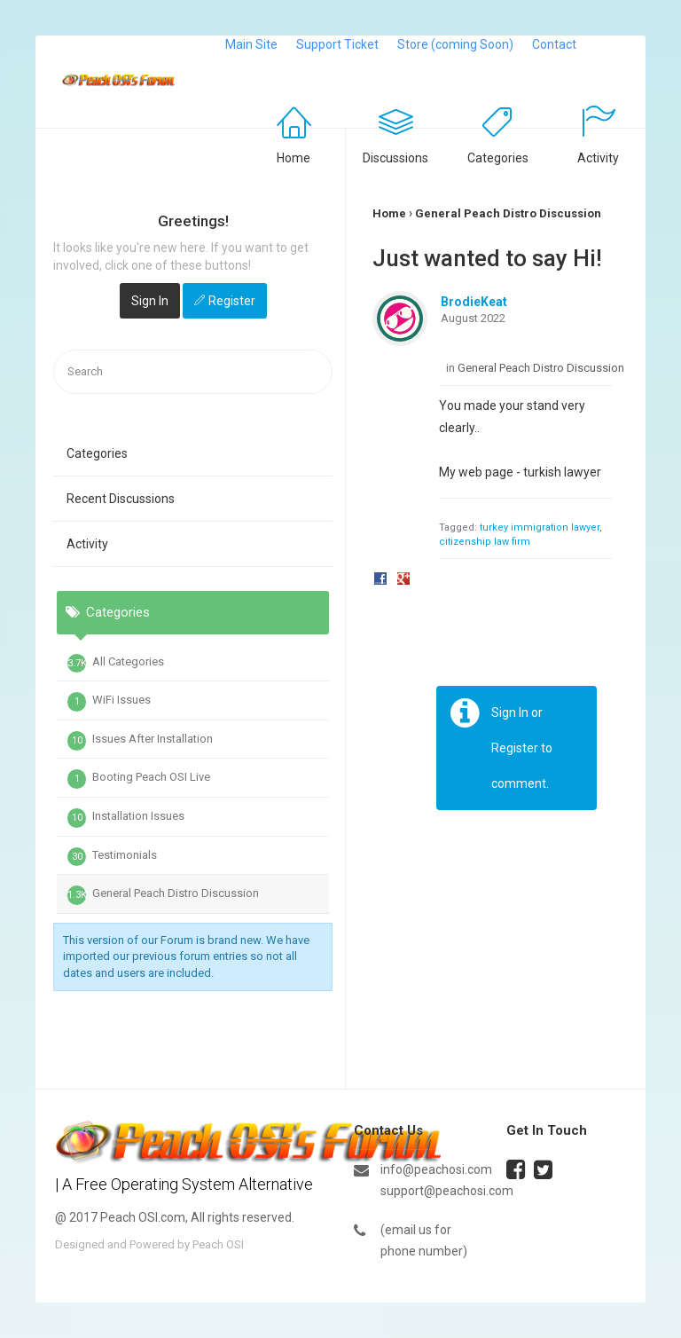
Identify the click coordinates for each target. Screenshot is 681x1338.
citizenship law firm (484, 541)
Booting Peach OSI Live (138, 779)
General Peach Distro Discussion (163, 895)
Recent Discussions (121, 499)
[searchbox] (193, 372)
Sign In (149, 301)
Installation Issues (125, 818)
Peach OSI (218, 1244)
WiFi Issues (109, 702)
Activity (598, 158)
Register (231, 301)
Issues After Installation (140, 741)
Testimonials (112, 857)
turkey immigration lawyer (539, 527)
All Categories (115, 663)
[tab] (193, 700)
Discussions (395, 158)
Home (293, 158)
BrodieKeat (474, 302)
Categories (497, 158)
